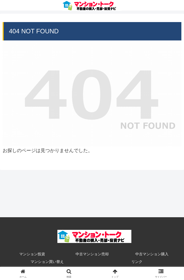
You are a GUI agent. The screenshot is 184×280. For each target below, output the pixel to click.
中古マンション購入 (151, 254)
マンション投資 (32, 254)
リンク (136, 262)
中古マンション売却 (92, 254)
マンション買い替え (47, 262)
